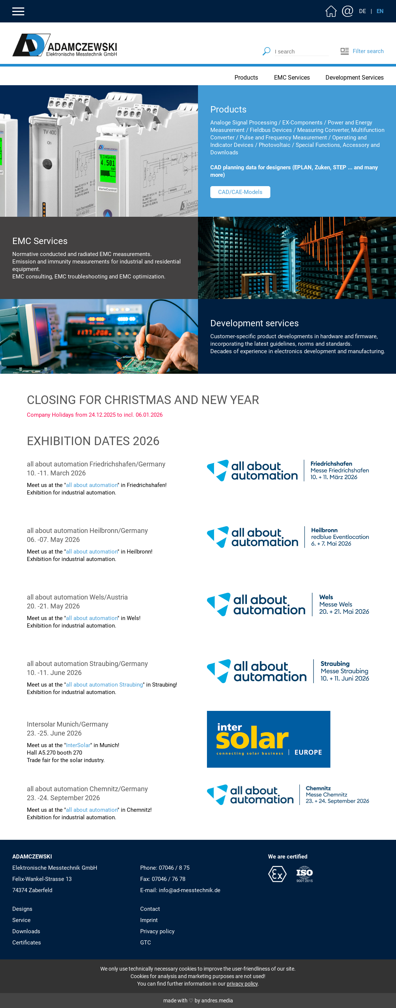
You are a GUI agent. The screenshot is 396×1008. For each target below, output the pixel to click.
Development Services (355, 77)
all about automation (91, 485)
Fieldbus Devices (271, 130)
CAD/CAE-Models (240, 192)
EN (380, 11)
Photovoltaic (274, 145)
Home (331, 11)
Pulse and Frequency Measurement (283, 137)
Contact (347, 11)
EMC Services (292, 77)
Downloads (26, 931)
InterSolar (78, 745)
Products (246, 77)
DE (362, 11)
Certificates (26, 942)
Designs (22, 909)
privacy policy (242, 984)
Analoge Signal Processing (243, 122)
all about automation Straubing (104, 684)
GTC (145, 942)
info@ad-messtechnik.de (189, 890)
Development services (254, 323)
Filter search (362, 51)
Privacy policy (157, 931)
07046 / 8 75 (174, 867)
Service (21, 920)
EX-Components (302, 122)
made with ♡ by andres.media (198, 1001)
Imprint (149, 920)
